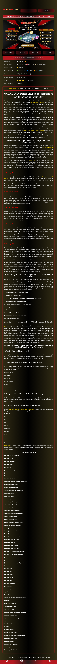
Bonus (7, 662)
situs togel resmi (18, 355)
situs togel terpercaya (47, 147)
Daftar (21, 662)
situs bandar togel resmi (14, 220)
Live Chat (50, 662)
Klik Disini (19, 83)
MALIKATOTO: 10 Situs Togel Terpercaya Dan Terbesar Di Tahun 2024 (28, 16)
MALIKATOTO (20, 61)
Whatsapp (36, 662)
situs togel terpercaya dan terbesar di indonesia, (21, 409)
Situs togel (7, 445)
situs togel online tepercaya (37, 102)
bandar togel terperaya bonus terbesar (33, 130)
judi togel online (31, 160)
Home (10, 88)
